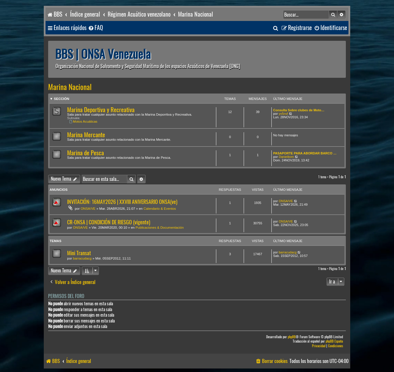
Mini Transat (79, 253)
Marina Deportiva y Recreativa (101, 109)
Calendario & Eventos (160, 208)
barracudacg (82, 258)
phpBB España (334, 341)
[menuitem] (95, 27)
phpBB (292, 337)
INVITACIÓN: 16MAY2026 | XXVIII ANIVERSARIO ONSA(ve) (122, 201)
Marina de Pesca (85, 153)
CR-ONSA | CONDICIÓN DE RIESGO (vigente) (108, 222)
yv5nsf (283, 113)
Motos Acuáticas (83, 121)
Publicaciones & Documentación (159, 227)
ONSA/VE (88, 208)
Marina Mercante (86, 135)
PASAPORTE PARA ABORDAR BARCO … (305, 153)
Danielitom (286, 156)
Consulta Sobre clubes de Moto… (298, 110)
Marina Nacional (70, 87)
